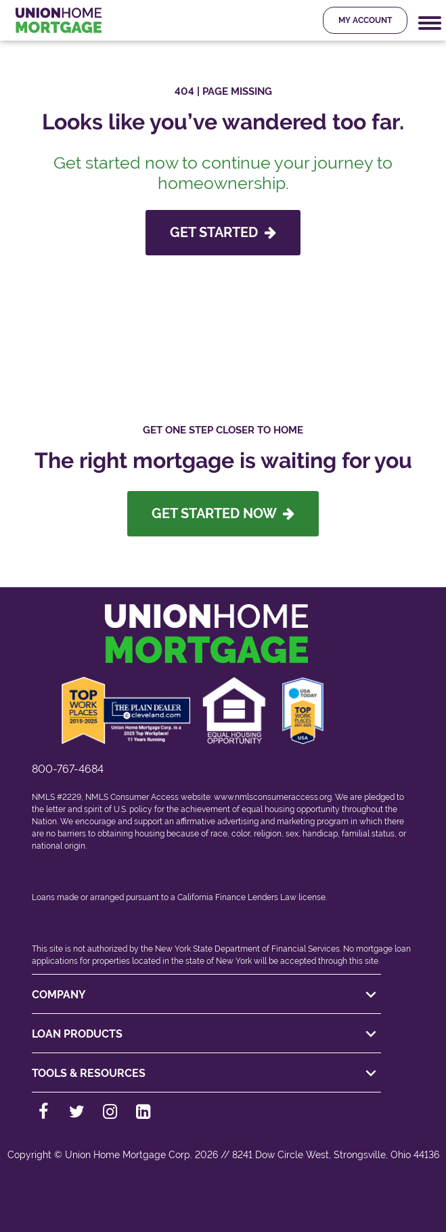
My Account (365, 20)
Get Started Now (223, 513)
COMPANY (207, 995)
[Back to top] (223, 1196)
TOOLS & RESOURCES (207, 1073)
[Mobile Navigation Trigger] (429, 23)
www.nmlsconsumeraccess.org (273, 797)
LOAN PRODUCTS (207, 1034)
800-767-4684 (68, 769)
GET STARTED (223, 232)
